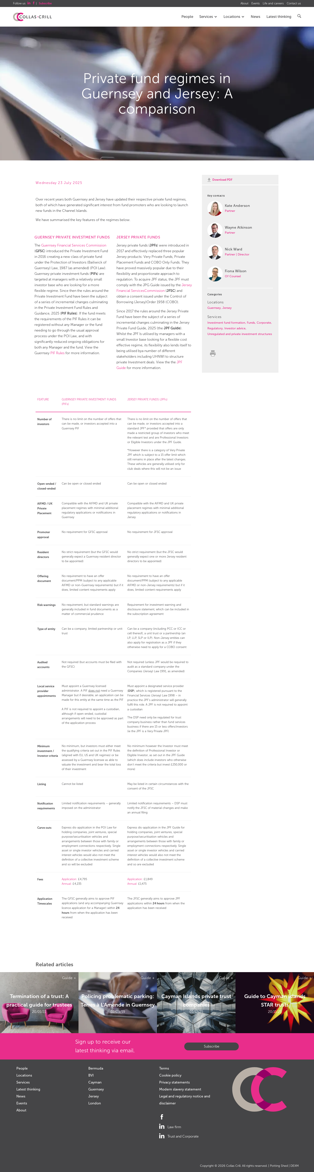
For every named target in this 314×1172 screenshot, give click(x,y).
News (255, 17)
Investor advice (235, 328)
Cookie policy (170, 1075)
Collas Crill (233, 1165)
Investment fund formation (226, 322)
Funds (251, 322)
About (244, 3)
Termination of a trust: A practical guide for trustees (39, 1000)
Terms (164, 1068)
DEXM (294, 1165)
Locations (234, 17)
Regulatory (215, 328)
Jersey (227, 308)
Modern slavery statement (180, 1089)
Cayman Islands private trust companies (196, 1000)
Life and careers (273, 3)
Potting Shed (279, 1165)
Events (255, 3)
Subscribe (211, 1046)
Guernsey (214, 308)
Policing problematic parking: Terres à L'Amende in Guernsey (118, 1000)
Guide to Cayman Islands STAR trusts (274, 1000)
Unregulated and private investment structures (239, 334)
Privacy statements (174, 1082)
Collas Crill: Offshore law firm (32, 17)
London (94, 1103)
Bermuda (95, 1068)
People (187, 17)
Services (208, 17)
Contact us (294, 3)
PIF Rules (57, 353)
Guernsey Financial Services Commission (73, 245)
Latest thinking (278, 17)
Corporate (264, 322)
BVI (91, 1075)
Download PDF (222, 179)
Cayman (95, 1082)
